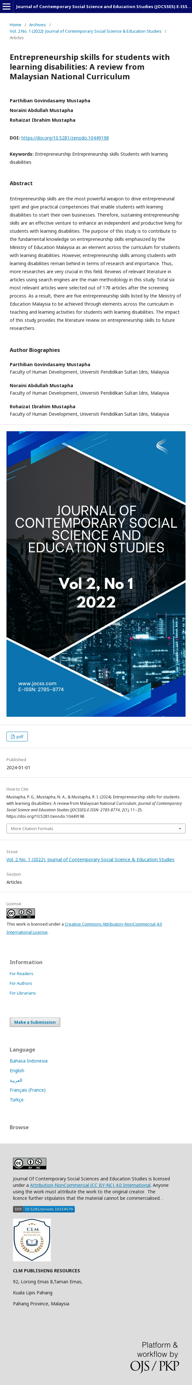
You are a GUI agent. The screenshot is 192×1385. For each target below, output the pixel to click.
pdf (19, 736)
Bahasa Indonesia (29, 1061)
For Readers (21, 973)
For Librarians (23, 993)
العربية (16, 1080)
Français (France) (28, 1090)
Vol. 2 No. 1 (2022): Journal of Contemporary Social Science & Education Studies (86, 31)
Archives (37, 25)
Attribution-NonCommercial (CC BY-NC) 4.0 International (90, 1185)
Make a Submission (35, 1022)
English (17, 1070)
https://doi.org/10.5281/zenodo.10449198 (65, 138)
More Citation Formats (32, 828)
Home (15, 25)
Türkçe (17, 1100)
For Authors (21, 983)
